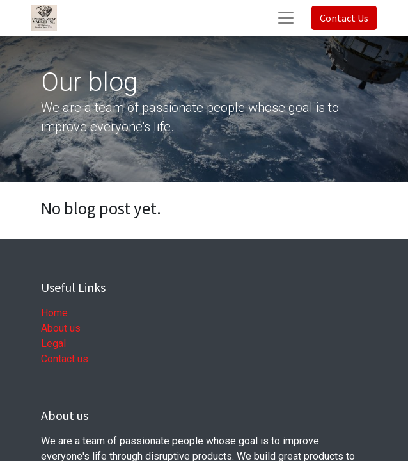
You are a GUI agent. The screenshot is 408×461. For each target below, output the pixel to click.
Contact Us (344, 18)
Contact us (64, 359)
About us (61, 328)
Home (54, 313)
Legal (53, 343)
